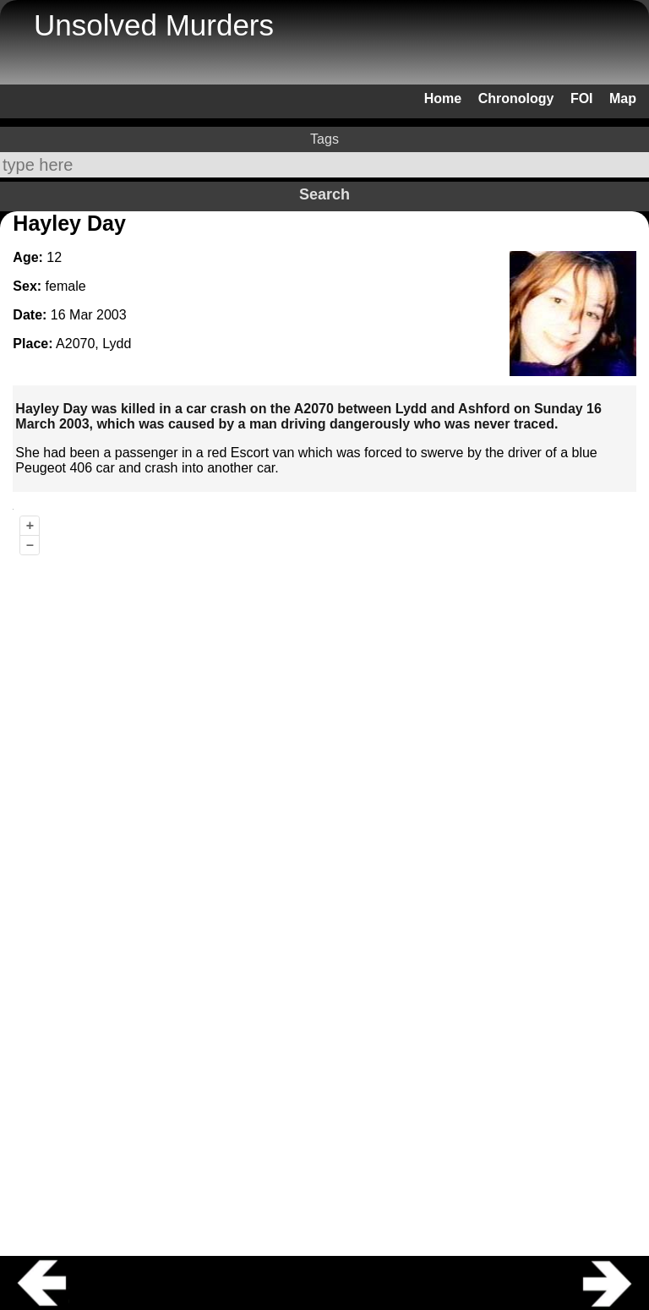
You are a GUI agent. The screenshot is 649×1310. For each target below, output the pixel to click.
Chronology (516, 98)
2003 (111, 315)
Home (442, 98)
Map (622, 98)
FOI (581, 98)
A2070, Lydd (93, 343)
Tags (324, 139)
